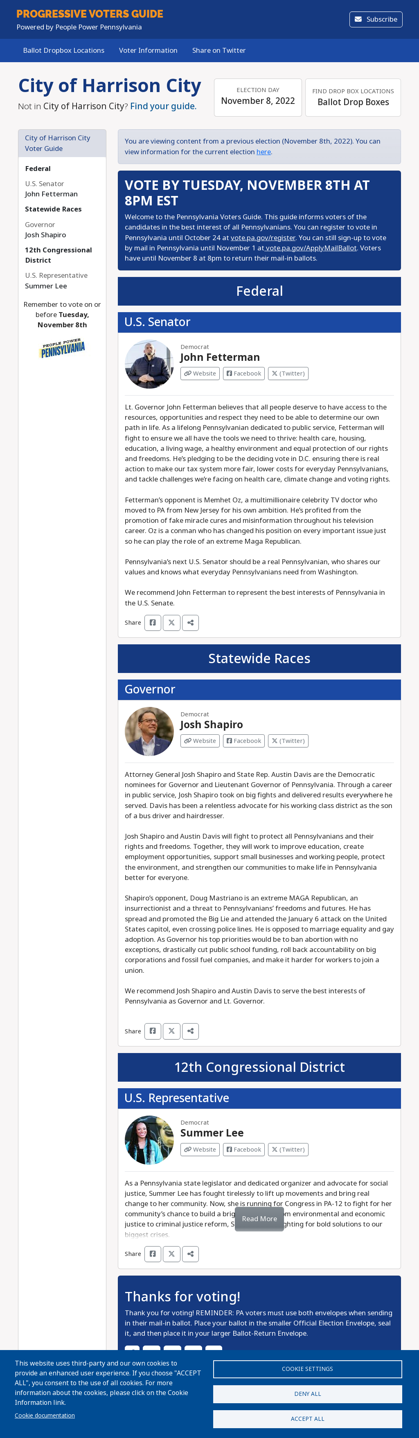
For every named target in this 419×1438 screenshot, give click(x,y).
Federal (38, 169)
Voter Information (148, 50)
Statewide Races (53, 209)
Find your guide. (163, 106)
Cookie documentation (45, 1413)
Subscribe (376, 19)
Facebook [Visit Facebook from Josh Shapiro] (244, 740)
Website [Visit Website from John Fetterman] (200, 373)
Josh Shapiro (211, 725)
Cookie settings (307, 1365)
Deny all (307, 1391)
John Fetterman (220, 357)
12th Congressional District (259, 1067)
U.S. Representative (176, 1098)
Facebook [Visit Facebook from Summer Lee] (244, 1149)
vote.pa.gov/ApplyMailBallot (310, 248)
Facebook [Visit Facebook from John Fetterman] (244, 373)
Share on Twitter (219, 50)
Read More (259, 1219)
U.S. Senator (157, 322)
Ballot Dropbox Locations (63, 50)
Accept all (307, 1418)
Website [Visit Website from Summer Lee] (200, 1149)
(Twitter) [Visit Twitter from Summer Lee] (288, 1149)
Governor (150, 689)
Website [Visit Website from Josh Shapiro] (200, 740)
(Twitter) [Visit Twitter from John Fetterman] (288, 373)
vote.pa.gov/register (263, 238)
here (264, 152)
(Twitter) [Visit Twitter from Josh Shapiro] (288, 740)
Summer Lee (212, 1133)
